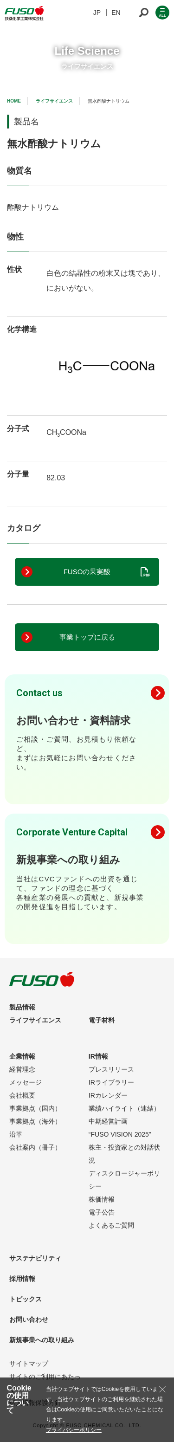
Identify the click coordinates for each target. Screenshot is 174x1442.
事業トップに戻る (87, 637)
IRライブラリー (111, 1082)
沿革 (15, 1134)
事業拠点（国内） (35, 1108)
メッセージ (25, 1082)
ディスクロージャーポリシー (124, 1180)
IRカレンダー (108, 1095)
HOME (14, 100)
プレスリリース (111, 1069)
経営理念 (22, 1069)
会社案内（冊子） (35, 1147)
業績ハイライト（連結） (124, 1108)
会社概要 (22, 1095)
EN (115, 12)
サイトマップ (28, 1363)
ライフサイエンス (54, 100)
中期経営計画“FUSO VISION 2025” (120, 1128)
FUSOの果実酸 (87, 572)
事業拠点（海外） (35, 1121)
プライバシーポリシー (74, 1430)
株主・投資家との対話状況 (124, 1154)
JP (97, 12)
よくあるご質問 (111, 1225)
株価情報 (102, 1199)
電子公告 (102, 1212)
